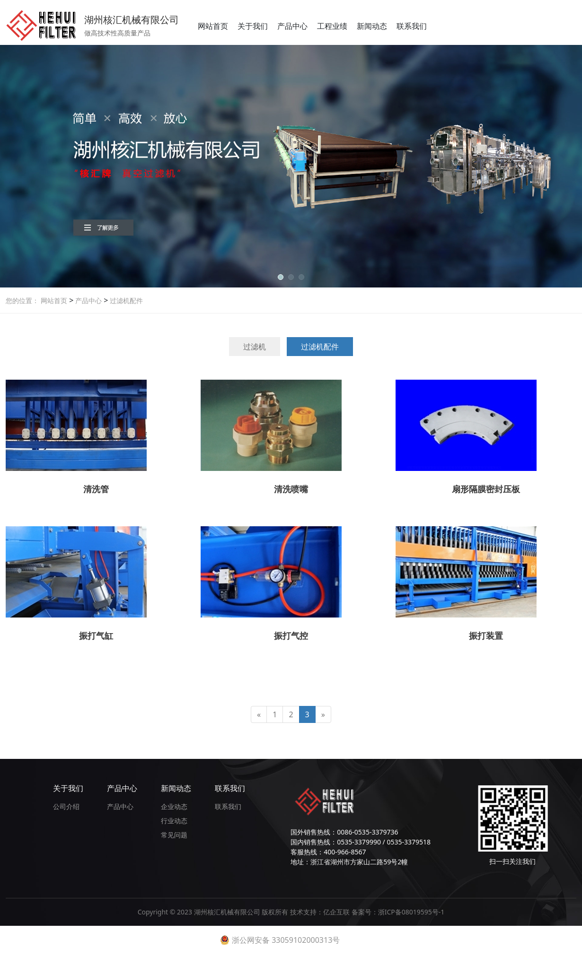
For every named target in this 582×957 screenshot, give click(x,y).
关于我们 (253, 26)
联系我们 (412, 26)
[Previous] (259, 714)
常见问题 (174, 834)
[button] (280, 277)
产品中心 (292, 26)
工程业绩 (332, 26)
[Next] (323, 714)
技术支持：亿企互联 (321, 911)
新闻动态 (372, 26)
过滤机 (254, 346)
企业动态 (174, 806)
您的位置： (22, 300)
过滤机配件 (125, 300)
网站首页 (213, 26)
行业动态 (174, 820)
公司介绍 (66, 806)
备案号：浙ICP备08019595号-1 (398, 911)
